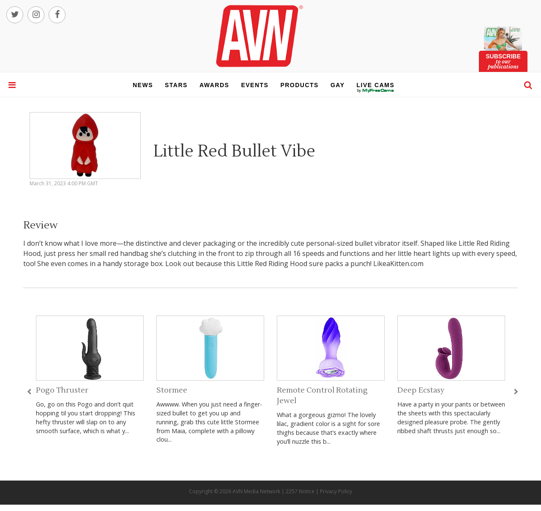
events (254, 85)
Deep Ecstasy (421, 390)
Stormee (171, 390)
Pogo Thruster (62, 390)
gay (338, 85)
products (299, 85)
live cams (376, 90)
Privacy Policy (336, 491)
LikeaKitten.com (398, 263)
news (143, 85)
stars (176, 85)
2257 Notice (300, 491)
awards (214, 85)
